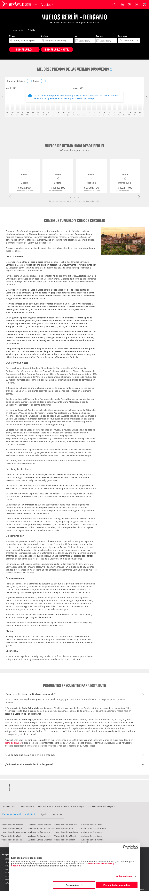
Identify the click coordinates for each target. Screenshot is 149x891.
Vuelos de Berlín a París (11, 836)
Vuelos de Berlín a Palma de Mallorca (92, 840)
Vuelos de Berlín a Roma (11, 839)
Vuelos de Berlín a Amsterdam (41, 828)
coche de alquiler (13, 742)
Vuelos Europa (44, 806)
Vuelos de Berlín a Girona (91, 824)
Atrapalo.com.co (10, 806)
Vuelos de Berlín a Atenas (91, 832)
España (8, 858)
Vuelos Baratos (27, 806)
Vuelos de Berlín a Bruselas (39, 824)
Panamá (8, 869)
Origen (12, 36)
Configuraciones (123, 876)
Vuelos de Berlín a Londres (65, 824)
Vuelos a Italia (61, 806)
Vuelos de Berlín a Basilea (91, 836)
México (8, 883)
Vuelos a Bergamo (78, 806)
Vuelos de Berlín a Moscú (65, 836)
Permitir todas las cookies (116, 885)
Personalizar (74, 885)
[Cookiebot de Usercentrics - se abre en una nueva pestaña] (125, 847)
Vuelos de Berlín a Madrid (12, 824)
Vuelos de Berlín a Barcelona (13, 832)
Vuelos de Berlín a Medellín (39, 836)
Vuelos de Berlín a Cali (63, 828)
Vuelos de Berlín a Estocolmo (93, 828)
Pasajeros (122, 36)
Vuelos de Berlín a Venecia (39, 832)
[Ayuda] (136, 4)
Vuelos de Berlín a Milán (64, 839)
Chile (7, 862)
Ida (75, 36)
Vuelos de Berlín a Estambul (40, 839)
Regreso (99, 36)
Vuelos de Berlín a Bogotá (12, 828)
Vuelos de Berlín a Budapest (66, 832)
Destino (44, 36)
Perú (7, 865)
